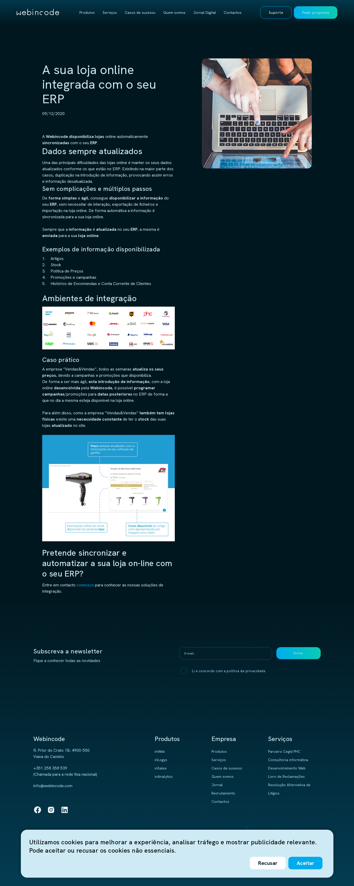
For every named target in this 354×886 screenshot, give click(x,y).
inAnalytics (164, 776)
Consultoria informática (288, 759)
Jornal (217, 784)
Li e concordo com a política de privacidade (228, 671)
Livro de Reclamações (286, 776)
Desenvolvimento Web (287, 768)
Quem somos (174, 12)
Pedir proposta (315, 12)
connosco (85, 585)
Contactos (232, 12)
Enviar (298, 653)
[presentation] (227, 691)
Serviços (110, 12)
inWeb (160, 751)
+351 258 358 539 (50, 768)
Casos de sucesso (140, 12)
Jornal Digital (204, 12)
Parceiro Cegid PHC (284, 751)
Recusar (267, 863)
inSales (161, 768)
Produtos (87, 12)
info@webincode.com (52, 785)
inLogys (161, 759)
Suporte (276, 12)
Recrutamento (223, 793)
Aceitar (305, 863)
